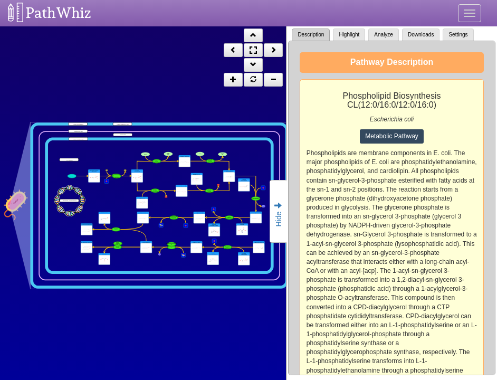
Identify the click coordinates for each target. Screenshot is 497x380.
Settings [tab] (457, 34)
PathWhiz (58, 13)
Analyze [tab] (383, 34)
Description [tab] (311, 34)
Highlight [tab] (349, 34)
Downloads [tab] (421, 34)
